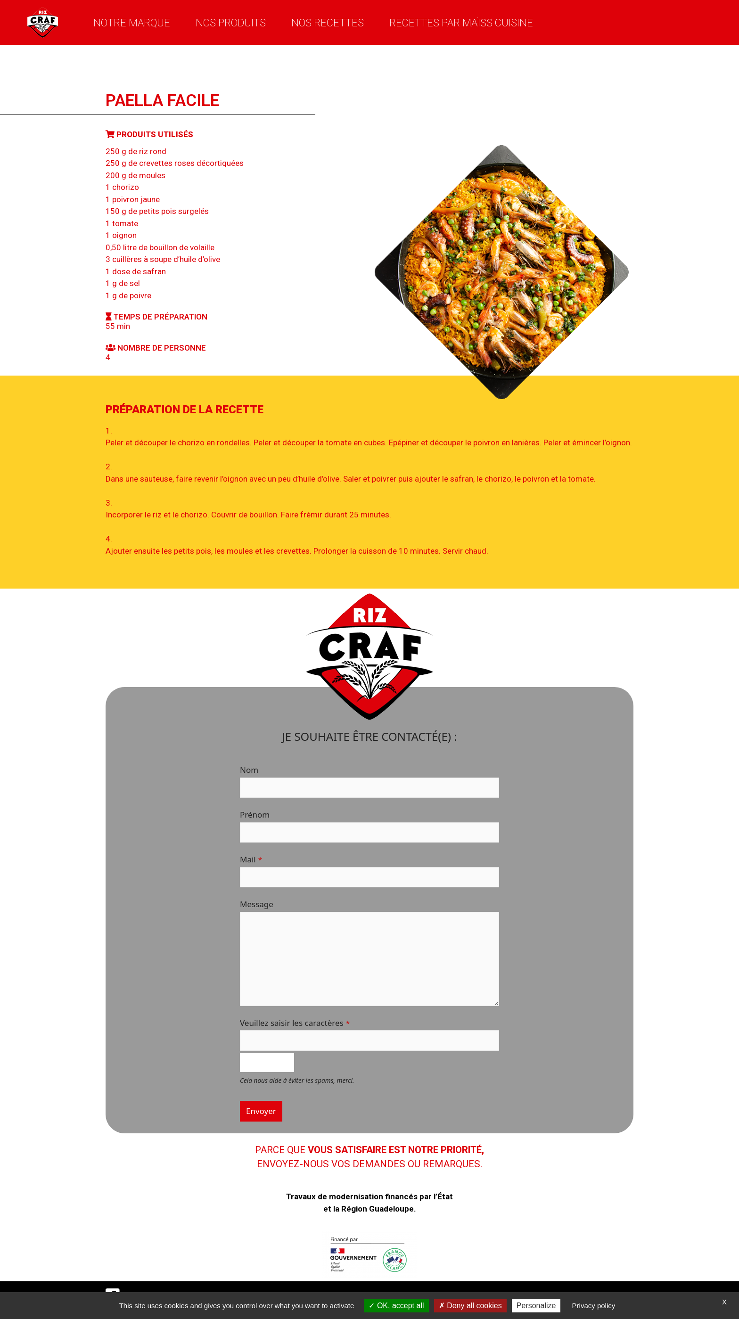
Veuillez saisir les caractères (295, 1022)
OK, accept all (396, 1306)
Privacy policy (594, 1306)
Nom (249, 769)
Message (256, 904)
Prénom (255, 814)
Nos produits (231, 22)
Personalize (536, 1306)
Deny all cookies (470, 1306)
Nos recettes (327, 22)
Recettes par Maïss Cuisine (461, 22)
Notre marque (131, 22)
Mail (251, 859)
